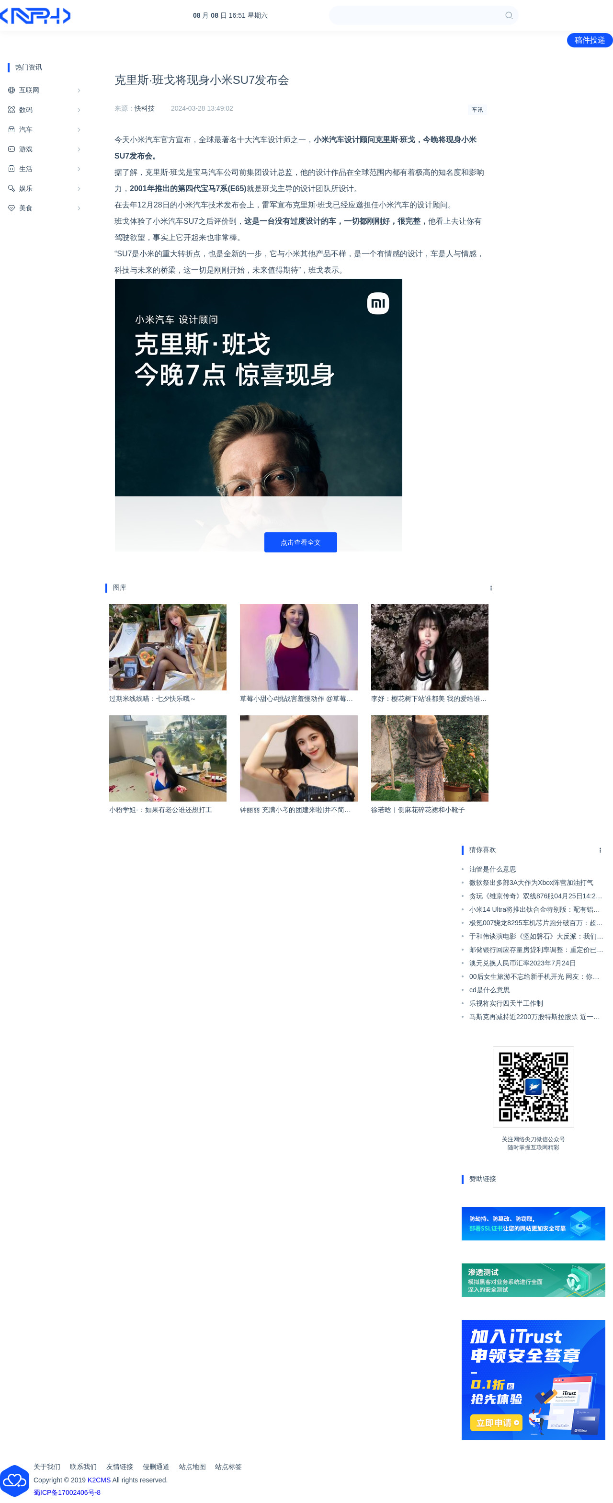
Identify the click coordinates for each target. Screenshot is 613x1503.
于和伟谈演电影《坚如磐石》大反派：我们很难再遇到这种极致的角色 (536, 937)
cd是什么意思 (489, 990)
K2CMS (99, 1480)
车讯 (477, 109)
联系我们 (83, 1466)
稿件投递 (590, 40)
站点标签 (228, 1466)
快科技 (145, 108)
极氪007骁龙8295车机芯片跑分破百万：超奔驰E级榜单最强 (536, 924)
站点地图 (192, 1466)
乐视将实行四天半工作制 (506, 1003)
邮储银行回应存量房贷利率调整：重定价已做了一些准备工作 (536, 951)
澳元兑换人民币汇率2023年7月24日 (522, 963)
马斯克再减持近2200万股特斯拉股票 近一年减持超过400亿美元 (534, 1018)
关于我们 (47, 1466)
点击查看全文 (301, 542)
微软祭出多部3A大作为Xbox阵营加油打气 (531, 882)
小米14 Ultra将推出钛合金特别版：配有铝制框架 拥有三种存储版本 (534, 911)
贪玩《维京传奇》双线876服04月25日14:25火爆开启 (534, 897)
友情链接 (119, 1466)
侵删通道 (156, 1466)
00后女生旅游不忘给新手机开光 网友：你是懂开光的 (534, 978)
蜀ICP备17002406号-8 (67, 1492)
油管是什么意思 (492, 869)
